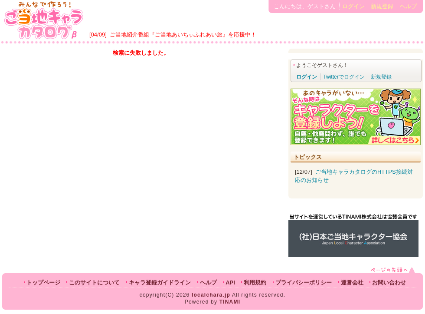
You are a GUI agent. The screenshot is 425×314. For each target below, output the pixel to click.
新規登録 (382, 6)
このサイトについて (94, 282)
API (230, 282)
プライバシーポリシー (303, 282)
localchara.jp (211, 295)
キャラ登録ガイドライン (160, 282)
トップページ (43, 282)
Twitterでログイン (343, 77)
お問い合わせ (389, 282)
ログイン (353, 6)
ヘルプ (408, 6)
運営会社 (352, 282)
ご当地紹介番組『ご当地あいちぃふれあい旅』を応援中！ (183, 34)
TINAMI (230, 302)
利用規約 (255, 282)
